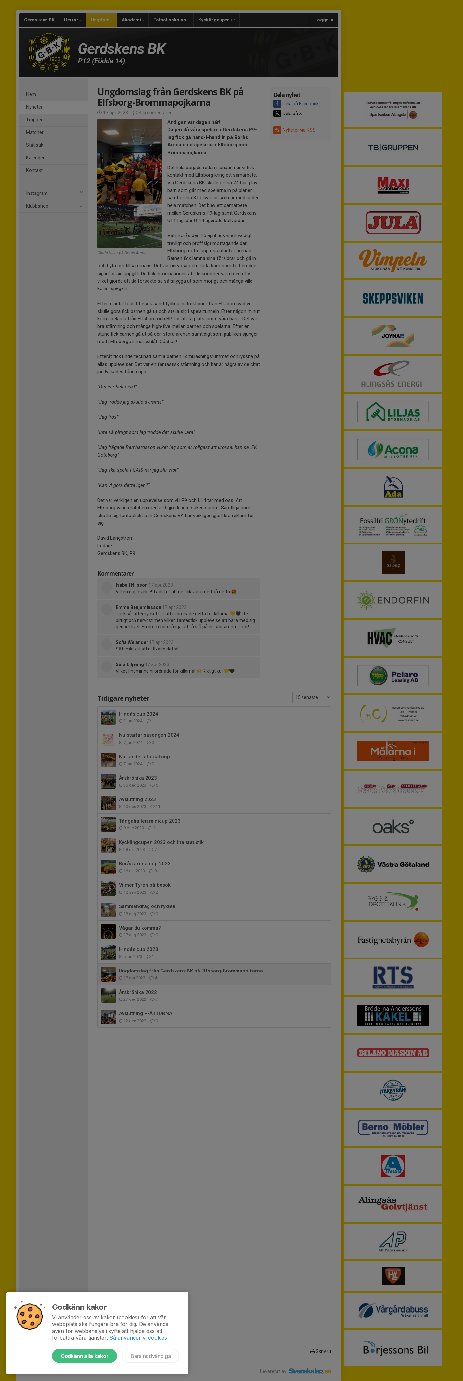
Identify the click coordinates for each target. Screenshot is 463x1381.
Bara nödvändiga (151, 1356)
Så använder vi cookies (138, 1337)
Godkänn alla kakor (84, 1356)
